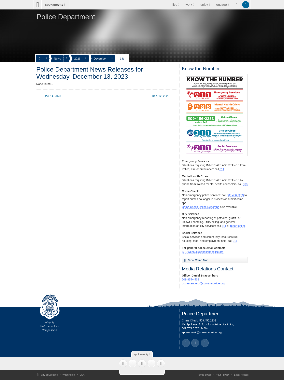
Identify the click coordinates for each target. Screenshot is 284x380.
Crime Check (190, 320)
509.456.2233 (235, 195)
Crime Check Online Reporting (200, 207)
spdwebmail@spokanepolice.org (202, 332)
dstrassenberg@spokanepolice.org (203, 283)
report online (238, 225)
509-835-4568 (190, 279)
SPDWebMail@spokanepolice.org (202, 251)
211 (235, 240)
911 (222, 169)
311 (224, 225)
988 (245, 184)
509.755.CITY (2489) (195, 328)
